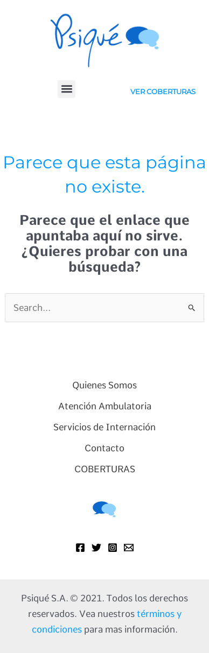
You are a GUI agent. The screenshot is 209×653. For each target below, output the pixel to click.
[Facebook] (80, 547)
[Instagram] (112, 547)
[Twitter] (96, 547)
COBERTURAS (104, 469)
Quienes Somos (104, 385)
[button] (66, 89)
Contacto (104, 448)
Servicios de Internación (104, 427)
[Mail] (129, 547)
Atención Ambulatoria (104, 406)
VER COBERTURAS (163, 91)
